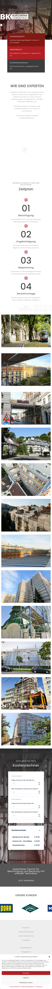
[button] (49, 957)
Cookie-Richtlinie (15, 986)
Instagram (26, 940)
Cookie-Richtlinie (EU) (26, 936)
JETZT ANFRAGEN (26, 880)
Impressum (38, 986)
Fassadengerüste (26, 948)
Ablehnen (26, 978)
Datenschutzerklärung (28, 986)
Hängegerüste (26, 952)
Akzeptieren (26, 973)
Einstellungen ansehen (26, 982)
